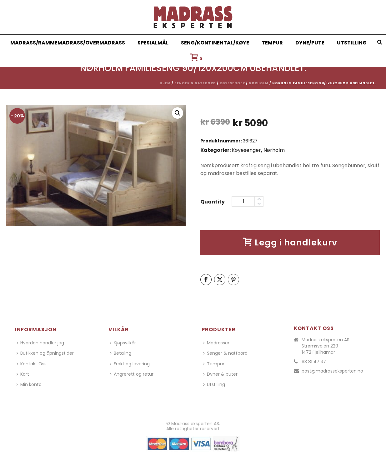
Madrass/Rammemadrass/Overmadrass (67, 42)
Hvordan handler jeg (40, 343)
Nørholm (258, 83)
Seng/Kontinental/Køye (215, 42)
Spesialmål (153, 42)
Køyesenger (232, 83)
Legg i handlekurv (290, 242)
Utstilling (352, 42)
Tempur (272, 42)
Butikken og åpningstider (45, 353)
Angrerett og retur (131, 374)
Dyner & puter (220, 374)
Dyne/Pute (309, 42)
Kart (23, 374)
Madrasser (216, 343)
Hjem (165, 83)
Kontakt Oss (32, 364)
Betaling (120, 353)
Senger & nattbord (195, 83)
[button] (177, 113)
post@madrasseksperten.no (332, 371)
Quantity (212, 201)
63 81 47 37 (314, 361)
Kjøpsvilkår (123, 343)
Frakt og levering (130, 364)
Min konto (29, 384)
